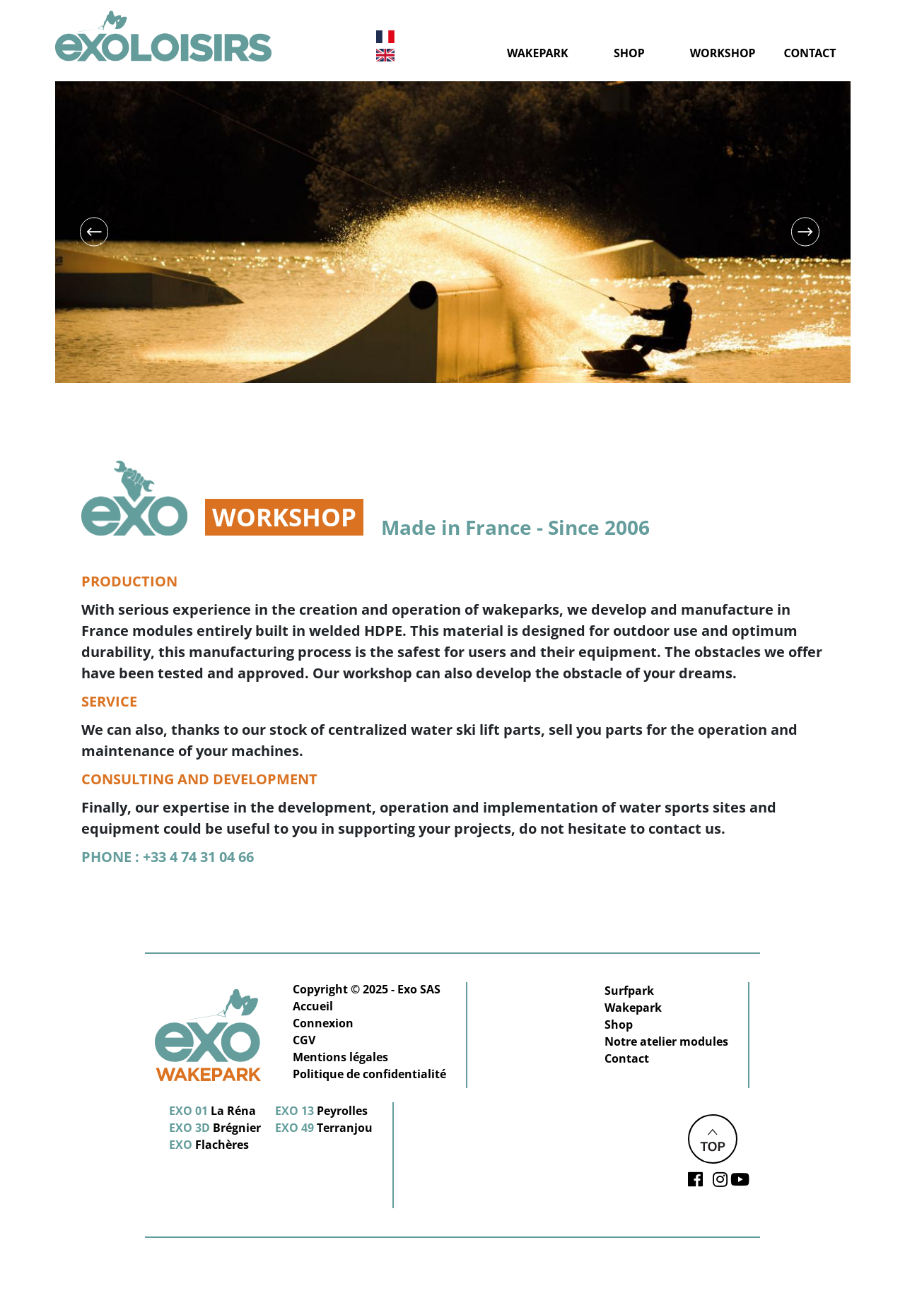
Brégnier (215, 1127)
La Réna (212, 1110)
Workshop (723, 53)
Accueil (313, 1006)
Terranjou (324, 1127)
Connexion (323, 1023)
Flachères (209, 1144)
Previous (93, 232)
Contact (810, 53)
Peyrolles (321, 1110)
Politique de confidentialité (369, 1074)
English (385, 55)
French (385, 37)
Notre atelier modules (666, 1041)
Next (805, 232)
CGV (304, 1040)
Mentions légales (340, 1057)
